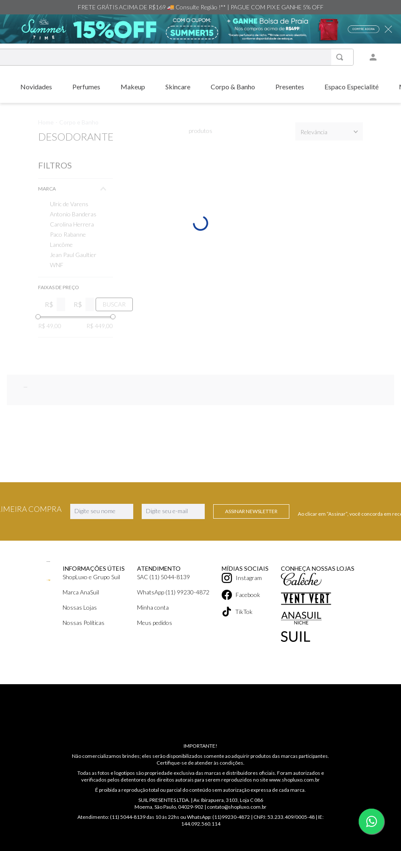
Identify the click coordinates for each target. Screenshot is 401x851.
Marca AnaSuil (81, 607)
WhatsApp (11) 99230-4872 (173, 607)
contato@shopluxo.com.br (236, 807)
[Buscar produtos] (346, 57)
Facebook (237, 607)
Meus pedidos (154, 637)
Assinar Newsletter (251, 526)
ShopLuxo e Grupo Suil (91, 591)
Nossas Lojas (80, 622)
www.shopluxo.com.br (294, 779)
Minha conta (153, 622)
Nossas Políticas (83, 637)
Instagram (238, 591)
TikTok (233, 622)
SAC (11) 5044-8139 (163, 591)
